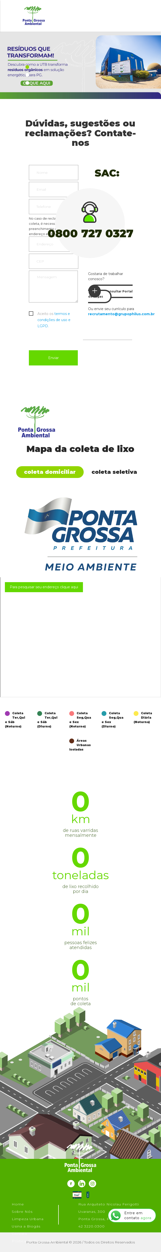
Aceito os (53, 314)
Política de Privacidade (34, 1241)
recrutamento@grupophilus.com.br (121, 314)
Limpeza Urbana (28, 1219)
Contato (19, 1233)
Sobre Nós (22, 1211)
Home (18, 1204)
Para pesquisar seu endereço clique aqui (44, 587)
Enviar (53, 358)
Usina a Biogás (26, 1226)
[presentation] (66, 338)
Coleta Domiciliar (50, 472)
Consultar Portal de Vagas (110, 291)
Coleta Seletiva (114, 472)
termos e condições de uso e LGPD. (53, 320)
